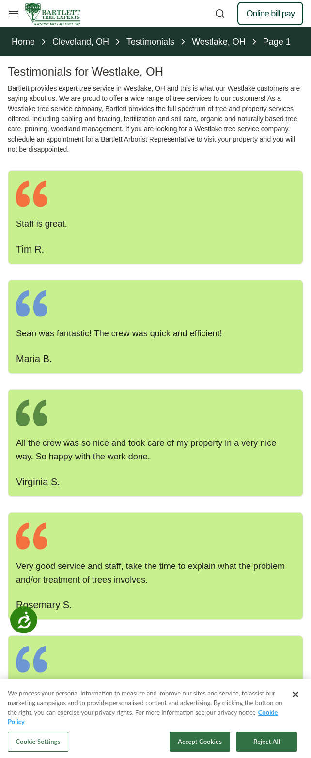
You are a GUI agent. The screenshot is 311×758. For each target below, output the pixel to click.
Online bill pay (270, 13)
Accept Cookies (200, 744)
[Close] (295, 698)
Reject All (266, 744)
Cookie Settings (38, 744)
